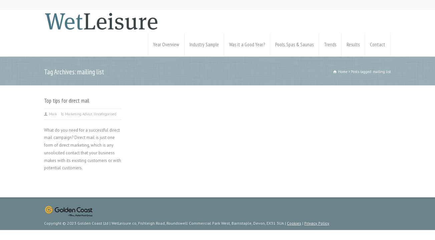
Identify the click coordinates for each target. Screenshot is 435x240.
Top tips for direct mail (66, 100)
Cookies (294, 223)
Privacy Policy (316, 223)
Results (353, 44)
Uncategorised (105, 114)
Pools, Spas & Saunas (294, 44)
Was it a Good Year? (247, 44)
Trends (330, 44)
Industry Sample (204, 44)
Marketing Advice (78, 114)
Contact (377, 44)
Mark (53, 114)
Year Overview (166, 44)
